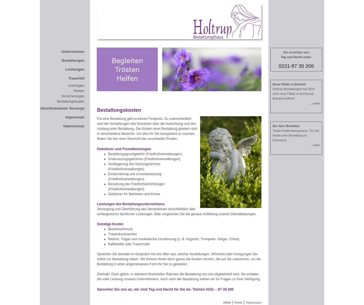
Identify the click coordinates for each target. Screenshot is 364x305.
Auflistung (210, 214)
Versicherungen (72, 96)
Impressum (74, 117)
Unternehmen (73, 51)
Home (238, 302)
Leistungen (74, 69)
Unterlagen (76, 86)
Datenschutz (73, 126)
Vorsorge (76, 108)
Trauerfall (76, 78)
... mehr (314, 103)
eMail (227, 302)
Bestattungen (73, 60)
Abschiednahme (54, 108)
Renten (79, 91)
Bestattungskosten (70, 101)
